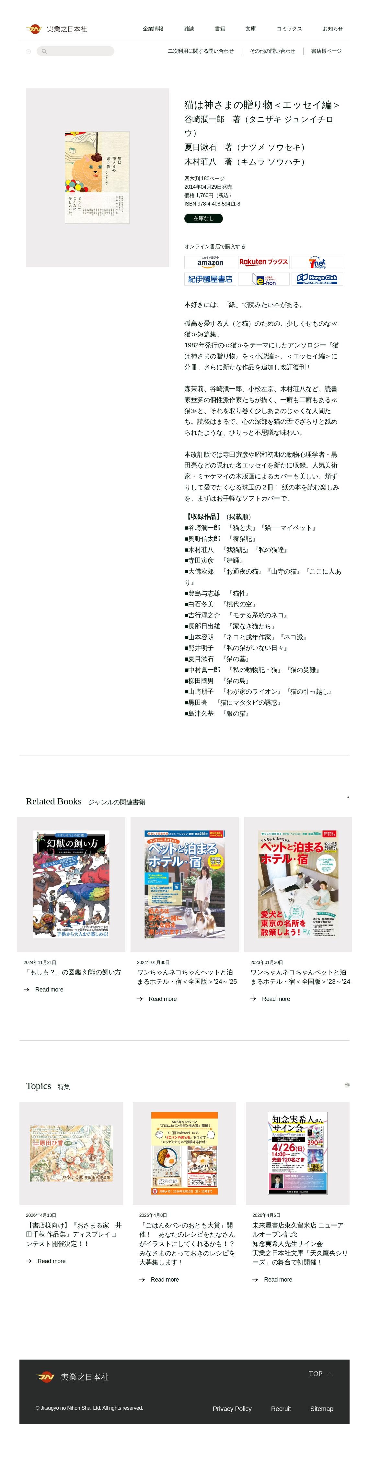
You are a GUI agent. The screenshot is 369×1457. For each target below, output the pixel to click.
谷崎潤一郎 (204, 119)
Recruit (281, 1422)
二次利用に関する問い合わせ (201, 51)
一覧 (335, 1097)
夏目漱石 (200, 146)
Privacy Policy (232, 1422)
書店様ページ (326, 51)
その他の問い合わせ (272, 51)
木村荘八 (200, 161)
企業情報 (153, 28)
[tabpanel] (71, 915)
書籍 (220, 28)
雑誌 (189, 28)
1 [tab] (348, 804)
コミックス (289, 28)
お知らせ (333, 28)
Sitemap (321, 1422)
